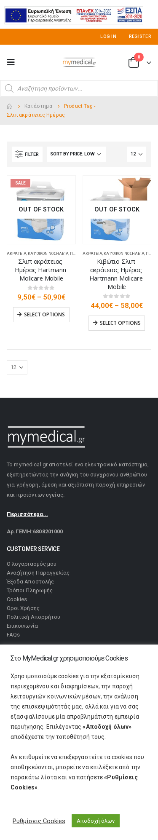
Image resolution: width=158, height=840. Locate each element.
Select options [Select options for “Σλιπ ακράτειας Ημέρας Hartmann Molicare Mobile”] (44, 314)
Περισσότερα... (27, 514)
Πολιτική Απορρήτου (33, 617)
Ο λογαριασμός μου (31, 564)
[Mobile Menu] (13, 62)
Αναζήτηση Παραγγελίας (38, 573)
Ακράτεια (17, 253)
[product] (41, 210)
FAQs (13, 634)
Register (140, 36)
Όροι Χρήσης (23, 608)
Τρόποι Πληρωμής (30, 590)
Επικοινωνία (22, 626)
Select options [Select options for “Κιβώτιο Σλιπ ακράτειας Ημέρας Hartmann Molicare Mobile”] (120, 322)
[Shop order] (76, 154)
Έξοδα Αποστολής (30, 581)
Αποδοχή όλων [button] (96, 821)
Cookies (17, 599)
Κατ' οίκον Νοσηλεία (48, 253)
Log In (108, 36)
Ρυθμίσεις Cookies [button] (39, 821)
